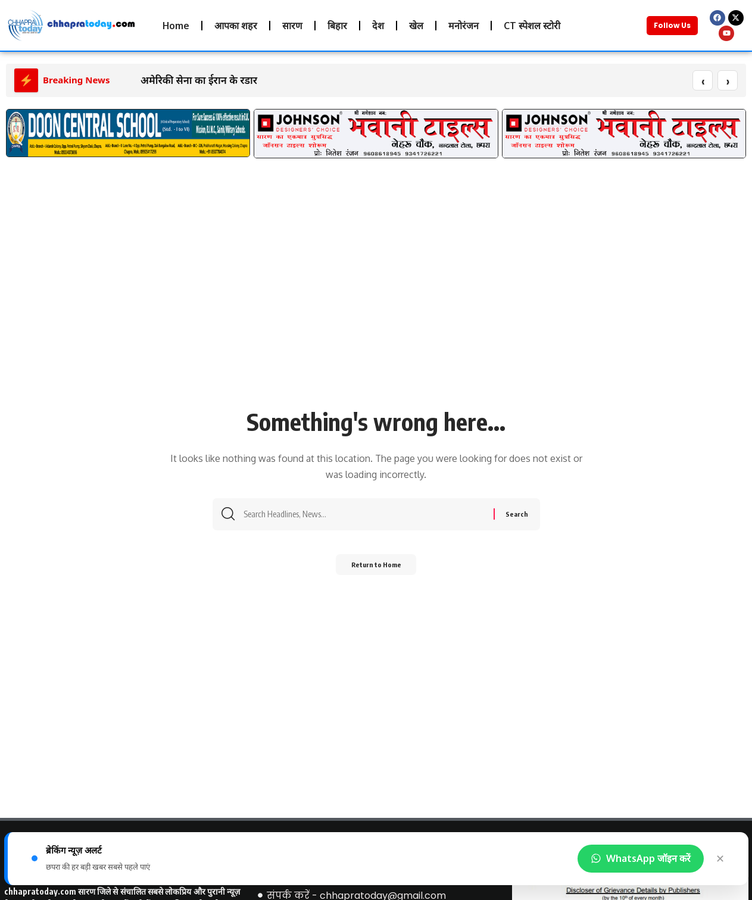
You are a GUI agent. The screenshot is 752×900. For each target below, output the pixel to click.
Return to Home (376, 568)
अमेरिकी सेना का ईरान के (189, 81)
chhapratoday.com (40, 892)
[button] (19, 140)
